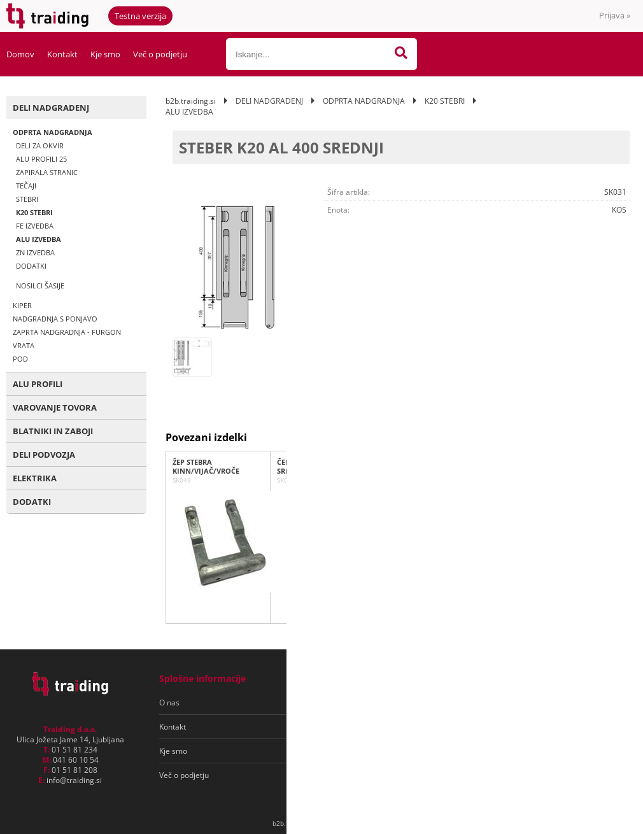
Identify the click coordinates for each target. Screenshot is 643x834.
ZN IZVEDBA (35, 252)
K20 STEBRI (34, 212)
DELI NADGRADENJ (51, 107)
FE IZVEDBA (34, 225)
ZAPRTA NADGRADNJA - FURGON (67, 332)
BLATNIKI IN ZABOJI (53, 431)
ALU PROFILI (37, 384)
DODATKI (31, 266)
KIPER (22, 305)
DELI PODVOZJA (44, 454)
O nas (169, 702)
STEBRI (27, 199)
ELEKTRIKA (35, 478)
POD (20, 359)
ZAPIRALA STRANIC (47, 172)
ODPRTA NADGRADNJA (52, 132)
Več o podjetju (160, 54)
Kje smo (105, 54)
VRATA (23, 345)
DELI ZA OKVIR (40, 145)
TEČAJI (26, 185)
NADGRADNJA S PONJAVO (55, 318)
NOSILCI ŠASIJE (40, 285)
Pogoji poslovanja (343, 702)
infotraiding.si (74, 780)
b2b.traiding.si (191, 100)
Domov (20, 54)
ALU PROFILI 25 (41, 159)
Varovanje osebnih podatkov (362, 726)
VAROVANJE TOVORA (55, 407)
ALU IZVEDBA (38, 239)
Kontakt (62, 54)
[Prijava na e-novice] (580, 703)
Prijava (614, 15)
